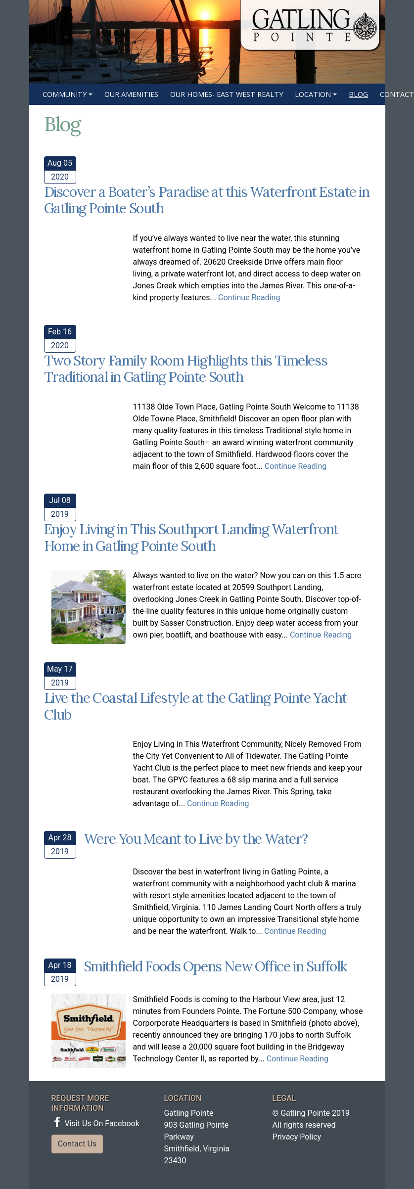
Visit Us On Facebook (96, 1123)
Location (313, 94)
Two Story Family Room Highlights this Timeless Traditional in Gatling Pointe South (185, 369)
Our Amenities (131, 94)
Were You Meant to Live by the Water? (196, 839)
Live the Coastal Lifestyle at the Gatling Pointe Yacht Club (195, 706)
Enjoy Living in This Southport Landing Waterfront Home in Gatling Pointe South (191, 537)
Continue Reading (249, 297)
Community (65, 94)
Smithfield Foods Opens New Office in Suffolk (215, 966)
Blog (358, 94)
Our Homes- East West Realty (226, 94)
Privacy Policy (297, 1137)
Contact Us (77, 1143)
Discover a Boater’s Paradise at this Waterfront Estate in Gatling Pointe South (206, 200)
